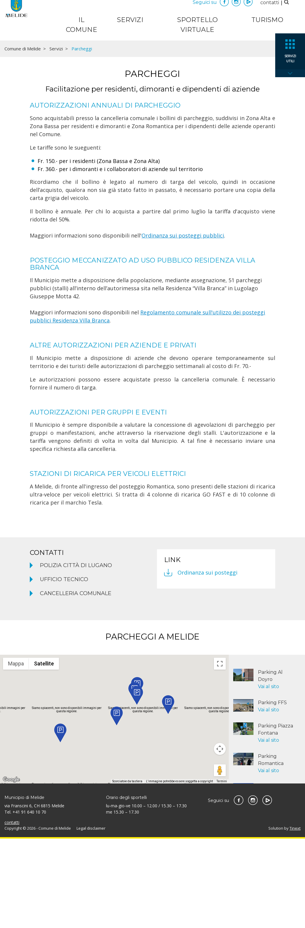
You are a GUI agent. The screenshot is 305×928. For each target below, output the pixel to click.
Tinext (295, 917)
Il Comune (81, 25)
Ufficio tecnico (64, 668)
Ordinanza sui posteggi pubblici (182, 324)
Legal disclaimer (91, 917)
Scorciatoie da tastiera (127, 870)
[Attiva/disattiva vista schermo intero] (220, 753)
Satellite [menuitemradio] (44, 753)
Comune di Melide (22, 138)
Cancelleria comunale (75, 682)
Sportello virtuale (197, 25)
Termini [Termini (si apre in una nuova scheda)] (222, 870)
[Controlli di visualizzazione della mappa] (220, 838)
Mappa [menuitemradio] (16, 753)
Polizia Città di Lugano (76, 654)
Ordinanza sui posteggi (207, 661)
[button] (60, 822)
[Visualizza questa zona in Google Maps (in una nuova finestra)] (11, 869)
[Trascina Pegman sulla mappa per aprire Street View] (220, 860)
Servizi (130, 20)
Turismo (267, 20)
